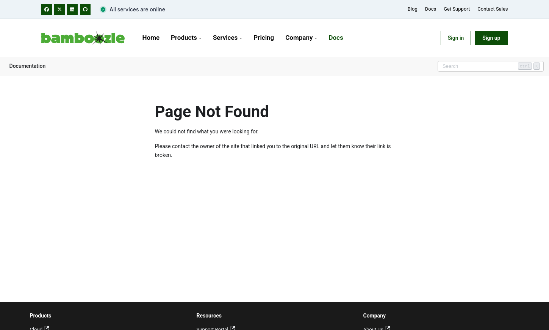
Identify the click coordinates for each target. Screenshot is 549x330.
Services (227, 37)
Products (186, 37)
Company (301, 37)
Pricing (263, 37)
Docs (430, 9)
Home (151, 37)
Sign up (491, 38)
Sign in (456, 38)
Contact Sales (492, 9)
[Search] (491, 66)
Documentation (27, 66)
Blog (413, 9)
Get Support (457, 9)
